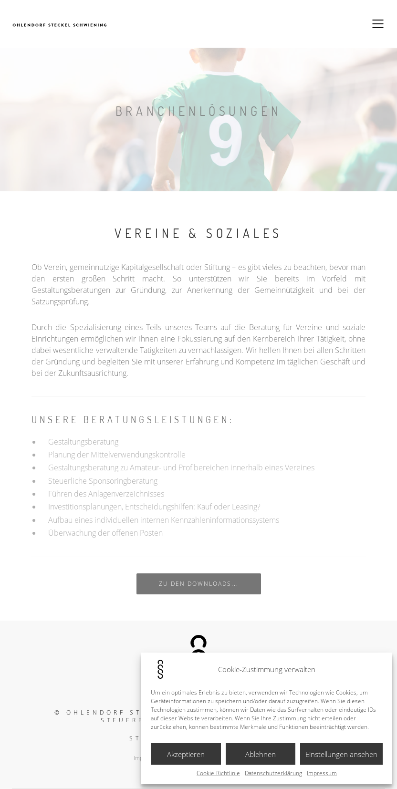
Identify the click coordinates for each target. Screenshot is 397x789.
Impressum (322, 773)
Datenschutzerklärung (273, 773)
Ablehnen (260, 754)
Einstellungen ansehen (341, 754)
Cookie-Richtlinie (218, 773)
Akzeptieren (186, 754)
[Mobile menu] (378, 23)
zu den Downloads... (199, 584)
